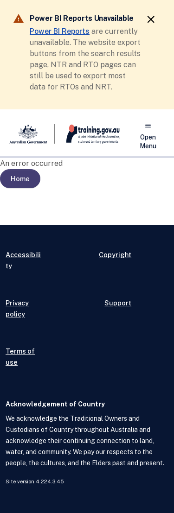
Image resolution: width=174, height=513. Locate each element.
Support (117, 303)
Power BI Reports (60, 31)
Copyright (115, 255)
